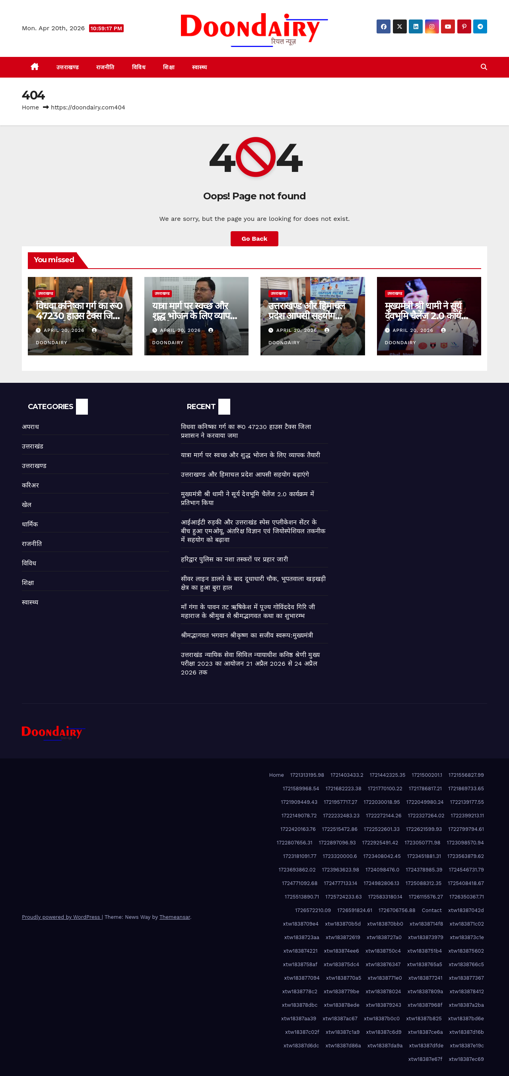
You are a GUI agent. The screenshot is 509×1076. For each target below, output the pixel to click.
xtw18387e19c (467, 1046)
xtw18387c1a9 (343, 1032)
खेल (26, 505)
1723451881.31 (424, 856)
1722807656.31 (295, 843)
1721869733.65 (466, 788)
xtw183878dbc (300, 1005)
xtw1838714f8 (426, 924)
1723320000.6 (340, 856)
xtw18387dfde (426, 1046)
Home (30, 107)
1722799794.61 (466, 829)
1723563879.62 (465, 856)
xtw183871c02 (467, 924)
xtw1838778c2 (299, 991)
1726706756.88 (397, 910)
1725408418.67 (466, 883)
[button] (484, 67)
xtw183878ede (341, 1005)
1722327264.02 (426, 816)
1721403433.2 (346, 775)
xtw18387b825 (424, 1018)
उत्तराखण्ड (67, 67)
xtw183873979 (425, 937)
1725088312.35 (423, 883)
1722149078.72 (299, 816)
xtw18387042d (466, 910)
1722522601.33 (382, 829)
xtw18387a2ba (466, 1005)
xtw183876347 (382, 964)
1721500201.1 (427, 775)
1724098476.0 (382, 870)
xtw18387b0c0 (382, 1018)
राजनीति (105, 67)
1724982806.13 (381, 883)
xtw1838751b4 (424, 951)
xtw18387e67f (425, 1059)
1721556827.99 (466, 775)
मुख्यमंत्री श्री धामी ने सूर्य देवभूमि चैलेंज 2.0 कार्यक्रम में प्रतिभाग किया (429, 315)
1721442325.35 (388, 775)
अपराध (30, 427)
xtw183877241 (425, 978)
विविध (139, 67)
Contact (432, 910)
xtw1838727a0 (384, 937)
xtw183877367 (466, 978)
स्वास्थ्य (199, 67)
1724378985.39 (424, 870)
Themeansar (174, 917)
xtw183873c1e (467, 937)
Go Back (255, 238)
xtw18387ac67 (339, 1018)
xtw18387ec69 (466, 1059)
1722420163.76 (298, 829)
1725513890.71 (302, 897)
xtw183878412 (466, 991)
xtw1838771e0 (385, 978)
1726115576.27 (426, 897)
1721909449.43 (299, 802)
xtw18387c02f (302, 1032)
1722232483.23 (341, 816)
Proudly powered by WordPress (62, 917)
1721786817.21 (425, 788)
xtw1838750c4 (383, 951)
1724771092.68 (299, 883)
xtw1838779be (341, 991)
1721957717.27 (340, 802)
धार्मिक (30, 524)
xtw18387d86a (343, 1046)
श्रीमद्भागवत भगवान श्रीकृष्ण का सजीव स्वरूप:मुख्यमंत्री (247, 635)
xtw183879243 (383, 1005)
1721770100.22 (385, 788)
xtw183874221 (301, 951)
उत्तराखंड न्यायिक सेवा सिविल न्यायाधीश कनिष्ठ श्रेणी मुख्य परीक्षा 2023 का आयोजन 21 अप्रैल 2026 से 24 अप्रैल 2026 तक (250, 663)
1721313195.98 (307, 775)
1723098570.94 (465, 843)
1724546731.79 (466, 870)
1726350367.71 (466, 897)
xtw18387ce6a (425, 1032)
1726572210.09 (313, 910)
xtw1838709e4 (301, 924)
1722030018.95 (382, 802)
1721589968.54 (301, 788)
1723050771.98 (422, 843)
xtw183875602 (466, 951)
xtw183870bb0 (385, 924)
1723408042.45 (382, 856)
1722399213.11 (467, 816)
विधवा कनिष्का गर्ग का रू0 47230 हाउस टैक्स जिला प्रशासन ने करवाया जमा (79, 315)
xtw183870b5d (343, 924)
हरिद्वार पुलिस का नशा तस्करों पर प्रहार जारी (234, 559)
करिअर (30, 485)
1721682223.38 (343, 788)
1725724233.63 (343, 897)
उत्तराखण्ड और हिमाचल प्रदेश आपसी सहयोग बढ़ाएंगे (306, 315)
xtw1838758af (300, 964)
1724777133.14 (340, 883)
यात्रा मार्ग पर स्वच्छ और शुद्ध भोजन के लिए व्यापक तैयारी (194, 315)
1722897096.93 (337, 843)
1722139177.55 (467, 802)
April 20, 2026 (65, 330)
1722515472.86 (339, 829)
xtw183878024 (383, 991)
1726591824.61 (354, 910)
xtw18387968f (425, 1005)
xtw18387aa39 (298, 1018)
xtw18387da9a (385, 1046)
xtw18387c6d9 (384, 1032)
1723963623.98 (340, 870)
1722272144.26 (383, 816)
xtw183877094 (302, 978)
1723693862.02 (297, 870)
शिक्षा (169, 67)
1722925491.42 (380, 843)
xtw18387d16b (466, 1032)
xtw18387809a (425, 991)
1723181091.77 (300, 856)
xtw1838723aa (301, 937)
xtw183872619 (343, 937)
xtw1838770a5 (343, 978)
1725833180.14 (385, 897)
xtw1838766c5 (466, 964)
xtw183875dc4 (341, 964)
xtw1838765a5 (425, 964)
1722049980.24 (425, 802)
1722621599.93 (424, 829)
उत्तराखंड (32, 446)
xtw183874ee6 (341, 951)
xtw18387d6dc (301, 1046)
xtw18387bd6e (466, 1018)
